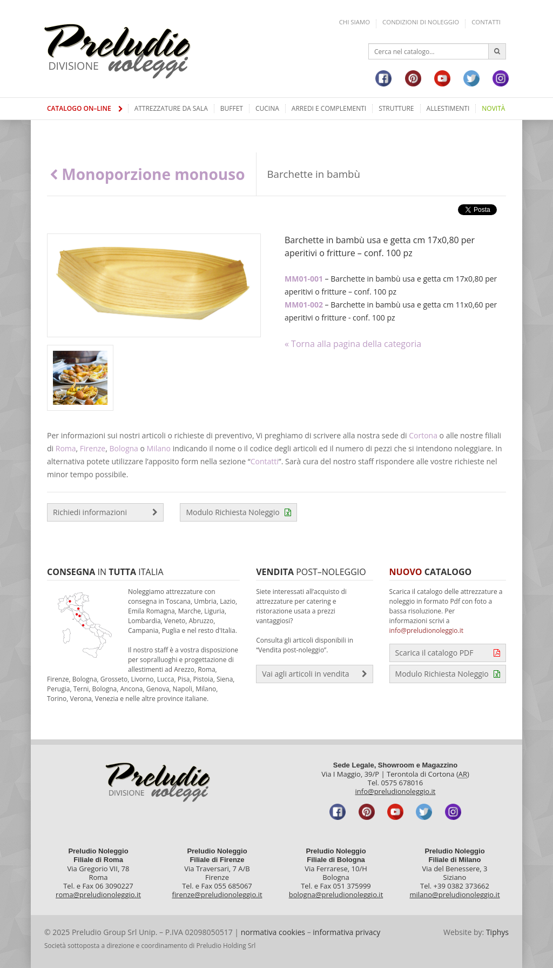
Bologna (123, 448)
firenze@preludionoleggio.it (217, 894)
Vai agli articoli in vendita (314, 674)
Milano (159, 448)
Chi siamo (354, 22)
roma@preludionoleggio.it (98, 894)
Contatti (486, 22)
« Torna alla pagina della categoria (353, 344)
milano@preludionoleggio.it (454, 894)
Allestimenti (448, 108)
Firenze (92, 448)
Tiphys (497, 932)
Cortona (423, 435)
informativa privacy (346, 932)
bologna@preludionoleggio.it (336, 894)
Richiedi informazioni (105, 512)
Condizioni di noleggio (420, 22)
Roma (66, 448)
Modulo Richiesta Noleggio (238, 512)
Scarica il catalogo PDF (447, 652)
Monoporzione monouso (147, 174)
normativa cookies (273, 932)
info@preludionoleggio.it (426, 630)
